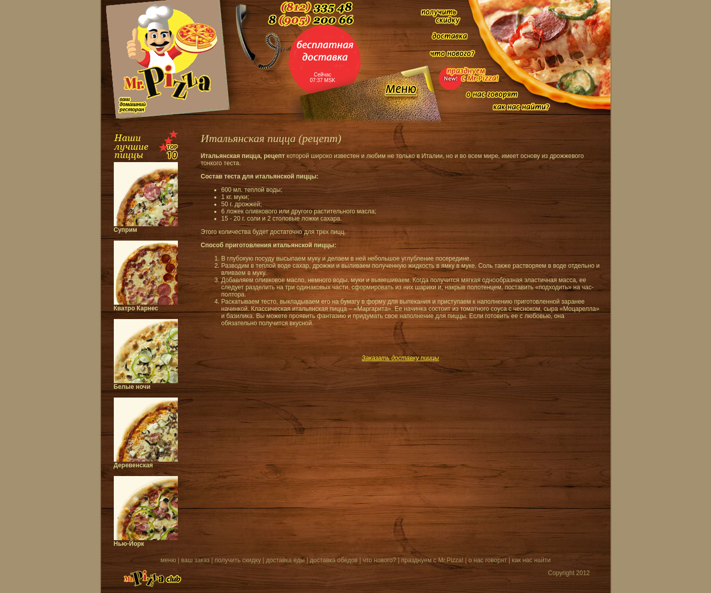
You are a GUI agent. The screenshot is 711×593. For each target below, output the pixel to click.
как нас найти (531, 560)
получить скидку (238, 560)
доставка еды (285, 560)
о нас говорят (488, 560)
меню (168, 560)
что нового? (379, 560)
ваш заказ (195, 560)
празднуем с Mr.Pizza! (432, 560)
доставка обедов (333, 560)
